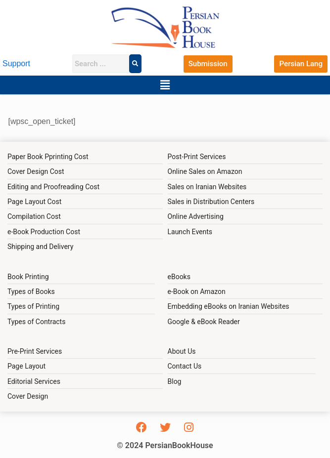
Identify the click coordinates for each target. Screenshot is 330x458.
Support (16, 63)
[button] (164, 85)
